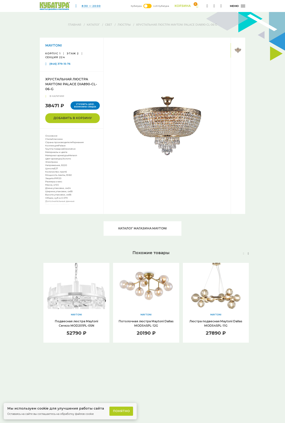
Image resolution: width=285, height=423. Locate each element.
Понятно (121, 411)
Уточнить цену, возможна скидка (85, 105)
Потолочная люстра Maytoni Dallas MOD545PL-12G (146, 323)
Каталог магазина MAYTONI (142, 228)
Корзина (186, 6)
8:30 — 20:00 (91, 6)
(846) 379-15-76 (59, 63)
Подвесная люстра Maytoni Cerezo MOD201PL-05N (76, 323)
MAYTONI (53, 45)
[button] (248, 253)
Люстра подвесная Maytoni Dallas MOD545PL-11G (215, 323)
